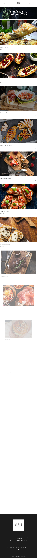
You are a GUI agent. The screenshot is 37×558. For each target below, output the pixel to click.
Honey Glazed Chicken (6, 145)
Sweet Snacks (3, 80)
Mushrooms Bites (8, 240)
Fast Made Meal (4, 113)
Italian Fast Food (4, 47)
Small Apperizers (7, 209)
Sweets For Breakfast (6, 178)
